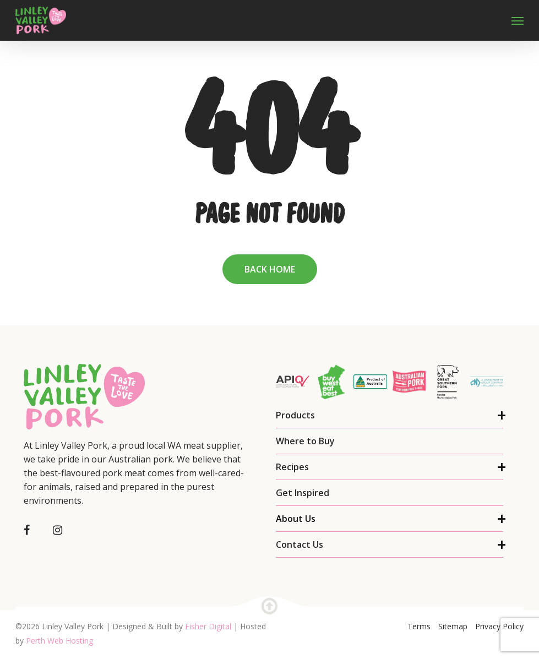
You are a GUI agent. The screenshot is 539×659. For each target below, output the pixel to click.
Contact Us (299, 544)
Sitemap (452, 626)
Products (295, 415)
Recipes (292, 467)
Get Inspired (302, 493)
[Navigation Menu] (517, 20)
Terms (419, 626)
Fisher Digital (208, 626)
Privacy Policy (499, 626)
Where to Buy (305, 441)
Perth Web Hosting (59, 640)
